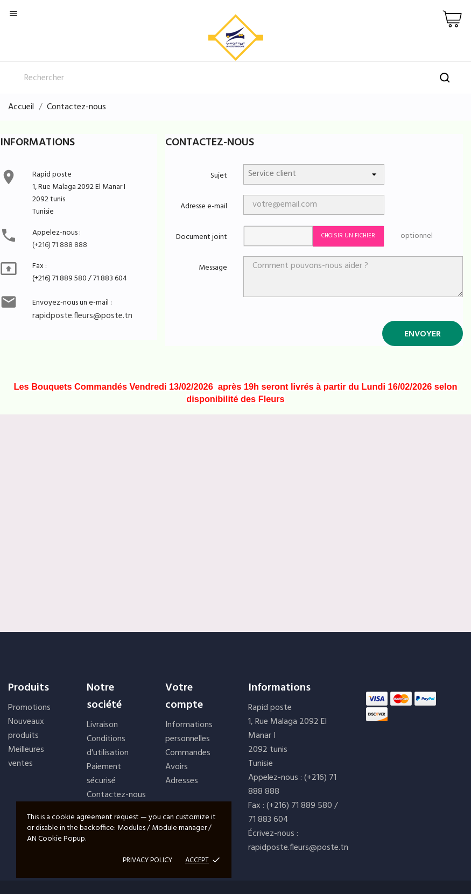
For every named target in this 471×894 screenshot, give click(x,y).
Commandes (187, 753)
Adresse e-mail (203, 206)
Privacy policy (147, 860)
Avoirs (176, 767)
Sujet (218, 176)
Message (213, 268)
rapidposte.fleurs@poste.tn (82, 316)
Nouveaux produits (26, 729)
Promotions (29, 708)
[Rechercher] (235, 78)
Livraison (102, 725)
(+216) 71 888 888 (59, 245)
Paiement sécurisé (104, 774)
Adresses (181, 781)
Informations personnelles (189, 732)
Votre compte (184, 696)
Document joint (201, 237)
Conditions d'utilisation (108, 746)
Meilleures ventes (26, 757)
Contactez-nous (116, 795)
